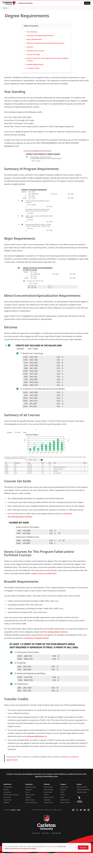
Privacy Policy (36, 834)
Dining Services (64, 800)
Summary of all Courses (35, 51)
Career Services (48, 788)
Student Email (48, 793)
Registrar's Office (49, 798)
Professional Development (11, 795)
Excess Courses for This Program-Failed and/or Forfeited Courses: (47, 60)
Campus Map (64, 788)
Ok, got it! (83, 847)
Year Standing (32, 33)
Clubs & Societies (65, 803)
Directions (63, 790)
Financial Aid (7, 798)
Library (27, 793)
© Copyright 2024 (56, 834)
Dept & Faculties (48, 790)
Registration (47, 800)
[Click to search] (81, 3)
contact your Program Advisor (36, 639)
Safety (62, 798)
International (7, 793)
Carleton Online (29, 800)
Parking (62, 795)
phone (13, 810)
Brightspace (28, 790)
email (18, 810)
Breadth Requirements (35, 65)
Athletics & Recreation (83, 790)
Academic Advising (25, 3)
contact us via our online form (43, 574)
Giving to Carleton (82, 788)
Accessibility (45, 834)
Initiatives (6, 803)
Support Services (30, 795)
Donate (87, 3)
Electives (30, 48)
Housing (46, 795)
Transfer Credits (33, 69)
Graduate (6, 790)
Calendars (28, 798)
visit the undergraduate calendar (54, 633)
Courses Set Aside (33, 55)
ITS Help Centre (48, 803)
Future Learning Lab (31, 803)
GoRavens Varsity (82, 793)
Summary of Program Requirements (40, 36)
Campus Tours (7, 800)
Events (62, 793)
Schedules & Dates (30, 788)
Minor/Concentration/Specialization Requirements (45, 44)
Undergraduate (7, 788)
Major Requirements (34, 40)
